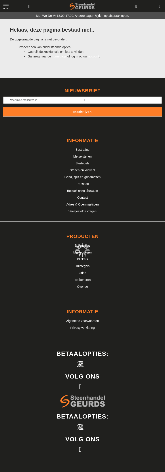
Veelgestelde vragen (82, 211)
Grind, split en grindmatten (82, 177)
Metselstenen (82, 156)
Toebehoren (82, 280)
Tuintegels (82, 266)
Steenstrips (82, 245)
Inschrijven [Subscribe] (82, 112)
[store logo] (82, 6)
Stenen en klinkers (82, 170)
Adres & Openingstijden (82, 204)
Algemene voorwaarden (82, 321)
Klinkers (82, 259)
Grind (82, 273)
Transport (82, 184)
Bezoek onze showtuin (82, 190)
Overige (82, 286)
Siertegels (82, 163)
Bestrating (82, 149)
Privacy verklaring (82, 327)
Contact (82, 197)
